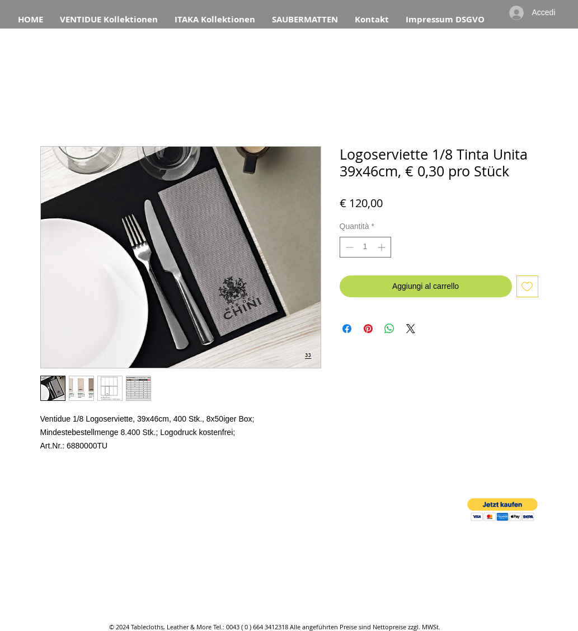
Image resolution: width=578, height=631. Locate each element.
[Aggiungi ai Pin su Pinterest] (368, 328)
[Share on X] (410, 328)
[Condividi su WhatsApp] (389, 328)
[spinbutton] (365, 247)
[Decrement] (348, 247)
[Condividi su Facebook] (347, 328)
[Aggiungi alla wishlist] (527, 286)
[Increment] (382, 247)
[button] (502, 510)
